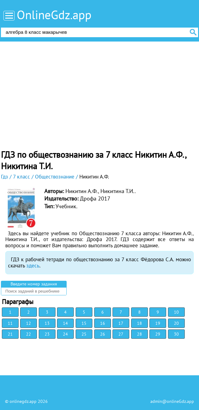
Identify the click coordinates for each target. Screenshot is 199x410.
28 (139, 334)
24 (65, 334)
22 (28, 334)
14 (65, 323)
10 (176, 312)
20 (176, 323)
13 (47, 323)
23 (47, 334)
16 (102, 323)
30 (176, 334)
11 (10, 323)
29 (157, 334)
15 (84, 323)
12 (28, 323)
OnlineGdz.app (54, 15)
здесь (32, 265)
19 (157, 323)
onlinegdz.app (23, 401)
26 (102, 334)
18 (139, 323)
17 (120, 323)
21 (10, 334)
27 (120, 334)
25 (84, 334)
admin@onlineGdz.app (172, 401)
